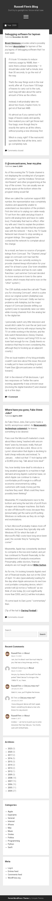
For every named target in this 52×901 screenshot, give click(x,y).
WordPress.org (14, 878)
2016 (10, 758)
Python (11, 844)
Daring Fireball (28, 610)
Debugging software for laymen (22, 34)
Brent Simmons (13, 43)
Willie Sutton (39, 565)
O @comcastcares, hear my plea (23, 163)
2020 (10, 752)
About (27, 653)
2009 (10, 775)
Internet (11, 821)
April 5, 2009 (17, 416)
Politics (11, 838)
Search (8, 630)
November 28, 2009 (20, 37)
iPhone (11, 825)
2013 (10, 768)
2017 (10, 755)
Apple (10, 811)
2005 (10, 788)
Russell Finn (16, 653)
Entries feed (13, 871)
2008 (10, 778)
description (19, 46)
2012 (10, 771)
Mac (10, 828)
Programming (14, 841)
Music (10, 831)
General (11, 818)
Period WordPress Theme (18, 898)
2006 (10, 784)
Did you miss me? (31, 686)
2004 (10, 791)
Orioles (11, 834)
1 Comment (12, 397)
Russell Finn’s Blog (26, 6)
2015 (10, 761)
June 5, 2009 (17, 166)
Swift (10, 847)
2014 (10, 765)
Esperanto (12, 815)
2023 (10, 748)
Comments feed (15, 874)
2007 (10, 781)
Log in (10, 868)
